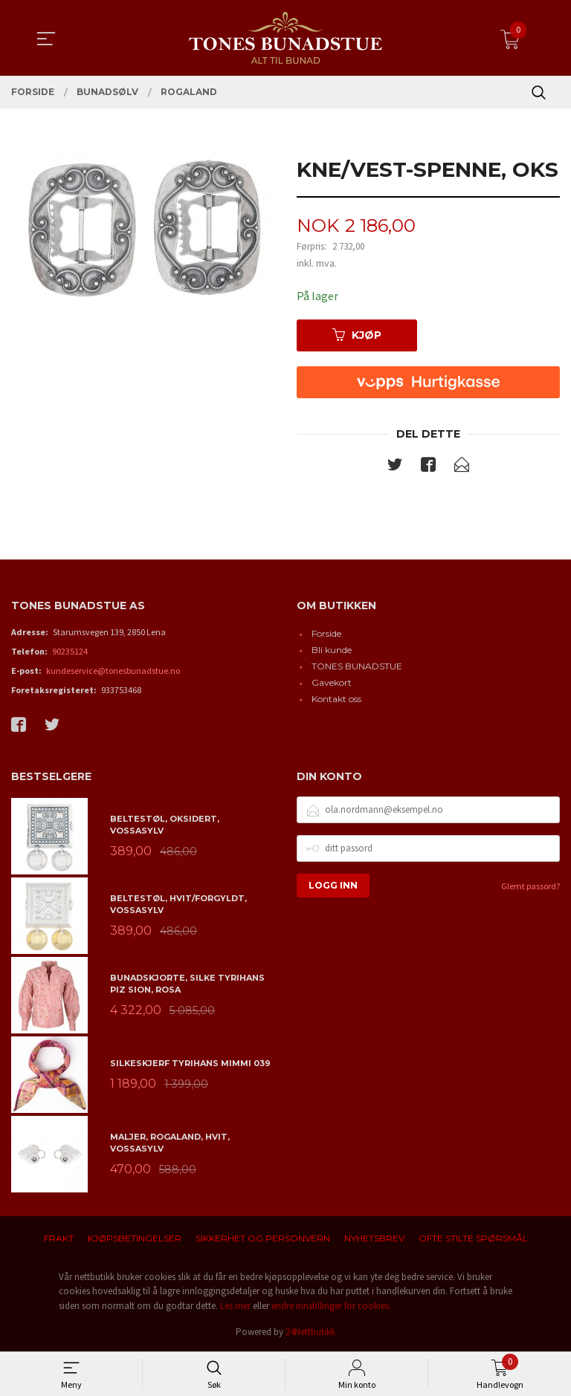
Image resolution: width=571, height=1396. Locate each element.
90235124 (70, 651)
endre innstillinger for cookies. (331, 1305)
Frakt (59, 1238)
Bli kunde (332, 649)
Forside (326, 633)
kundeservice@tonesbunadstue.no (113, 670)
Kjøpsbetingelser (134, 1238)
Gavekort (332, 682)
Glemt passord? (530, 886)
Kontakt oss (336, 698)
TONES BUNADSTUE (357, 666)
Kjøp (356, 335)
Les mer (235, 1305)
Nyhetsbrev (374, 1238)
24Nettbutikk (310, 1331)
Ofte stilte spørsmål (473, 1238)
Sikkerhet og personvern (263, 1238)
